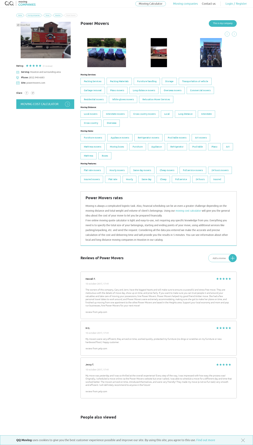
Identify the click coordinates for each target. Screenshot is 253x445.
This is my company (223, 23)
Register (241, 3)
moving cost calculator (46, 104)
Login (229, 3)
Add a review (225, 258)
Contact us (209, 3)
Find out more (205, 440)
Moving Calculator (150, 3)
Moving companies (185, 3)
